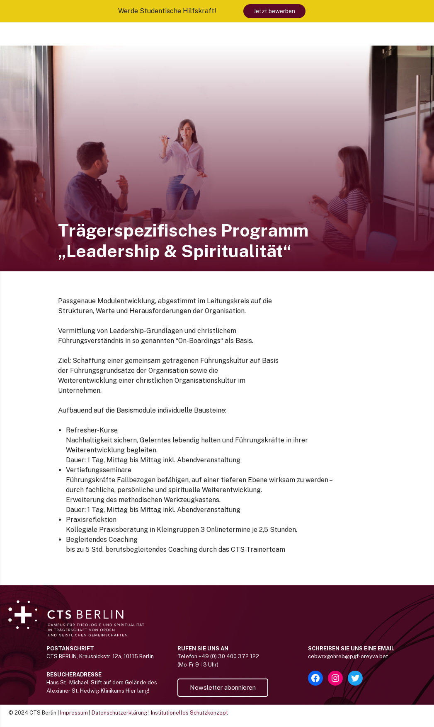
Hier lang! (137, 691)
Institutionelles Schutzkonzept (189, 713)
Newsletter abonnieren (223, 687)
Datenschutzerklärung (119, 713)
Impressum (74, 713)
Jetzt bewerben (274, 11)
